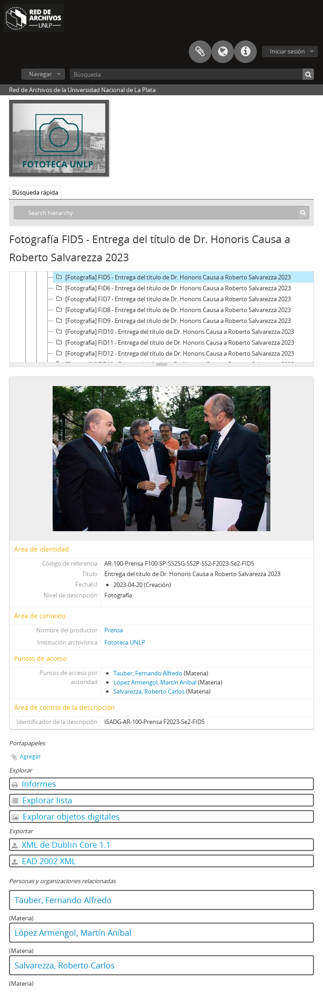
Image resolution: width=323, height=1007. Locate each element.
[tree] (161, 317)
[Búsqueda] (192, 74)
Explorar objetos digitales (66, 816)
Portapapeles (200, 51)
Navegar (40, 74)
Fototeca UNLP (124, 642)
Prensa (113, 630)
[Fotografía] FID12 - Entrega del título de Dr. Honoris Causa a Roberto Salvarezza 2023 (174, 353)
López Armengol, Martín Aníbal (154, 682)
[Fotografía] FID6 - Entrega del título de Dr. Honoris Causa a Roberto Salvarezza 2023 (172, 288)
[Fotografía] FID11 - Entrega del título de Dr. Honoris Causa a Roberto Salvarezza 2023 (174, 342)
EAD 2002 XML (44, 860)
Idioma (222, 51)
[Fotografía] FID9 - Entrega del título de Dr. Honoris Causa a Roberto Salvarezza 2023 (172, 320)
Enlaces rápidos (245, 51)
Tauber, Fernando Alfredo (147, 673)
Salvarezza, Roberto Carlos (149, 691)
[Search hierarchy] (161, 213)
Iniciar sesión (287, 51)
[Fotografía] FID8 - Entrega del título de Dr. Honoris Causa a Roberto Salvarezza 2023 (172, 309)
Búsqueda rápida (35, 192)
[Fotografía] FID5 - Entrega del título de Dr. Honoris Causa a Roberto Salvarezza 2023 (172, 277)
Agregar (30, 756)
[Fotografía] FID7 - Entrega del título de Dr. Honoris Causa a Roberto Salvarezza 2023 (172, 298)
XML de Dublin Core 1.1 (61, 844)
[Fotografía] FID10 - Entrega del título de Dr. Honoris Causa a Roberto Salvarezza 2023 (174, 331)
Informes (34, 783)
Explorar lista (42, 800)
